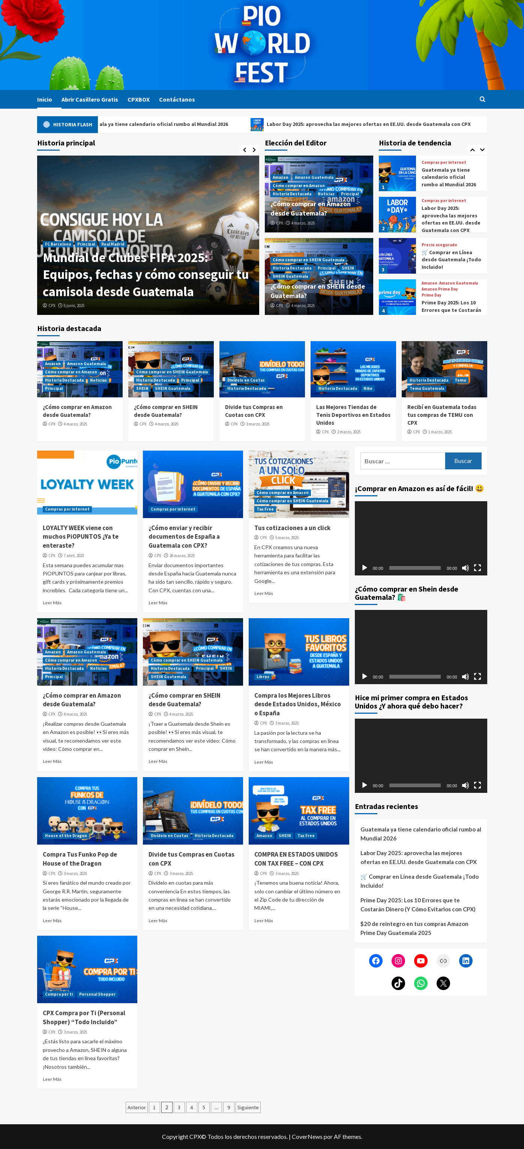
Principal (86, 244)
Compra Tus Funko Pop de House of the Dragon (80, 858)
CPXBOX (139, 99)
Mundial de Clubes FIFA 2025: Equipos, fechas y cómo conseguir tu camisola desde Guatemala (146, 274)
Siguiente (248, 1107)
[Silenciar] (465, 568)
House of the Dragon (66, 835)
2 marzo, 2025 (348, 431)
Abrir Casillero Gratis (90, 99)
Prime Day (431, 295)
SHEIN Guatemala (290, 276)
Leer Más (52, 602)
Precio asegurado (439, 245)
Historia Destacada (292, 193)
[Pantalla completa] (477, 568)
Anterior (137, 1107)
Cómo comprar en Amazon (299, 185)
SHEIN (348, 268)
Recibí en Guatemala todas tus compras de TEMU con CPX (441, 414)
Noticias (326, 193)
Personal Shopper (97, 994)
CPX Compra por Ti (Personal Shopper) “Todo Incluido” (84, 1017)
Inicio (44, 99)
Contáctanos (177, 99)
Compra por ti (59, 994)
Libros (263, 676)
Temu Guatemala (427, 388)
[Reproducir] (364, 568)
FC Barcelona (58, 244)
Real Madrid (113, 244)
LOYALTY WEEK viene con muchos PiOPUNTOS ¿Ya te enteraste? (81, 537)
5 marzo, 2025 (287, 537)
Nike (367, 388)
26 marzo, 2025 (182, 555)
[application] (421, 538)
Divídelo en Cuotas (246, 380)
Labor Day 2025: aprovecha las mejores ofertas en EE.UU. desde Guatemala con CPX (386, 124)
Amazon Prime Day (440, 289)
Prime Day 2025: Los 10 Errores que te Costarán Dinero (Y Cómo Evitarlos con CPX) (451, 313)
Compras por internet (444, 162)
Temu (460, 380)
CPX (52, 305)
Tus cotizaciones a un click (292, 528)
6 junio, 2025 (74, 305)
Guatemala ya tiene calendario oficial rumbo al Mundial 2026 (171, 124)
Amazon (280, 177)
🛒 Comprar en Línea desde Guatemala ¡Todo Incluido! (451, 259)
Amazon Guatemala (314, 177)
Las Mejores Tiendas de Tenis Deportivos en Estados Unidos (353, 414)
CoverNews (307, 1136)
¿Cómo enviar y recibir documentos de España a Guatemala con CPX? (184, 537)
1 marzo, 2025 (440, 431)
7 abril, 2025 (74, 555)
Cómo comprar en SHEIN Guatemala (308, 259)
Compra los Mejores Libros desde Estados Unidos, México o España (297, 704)
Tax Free (265, 509)
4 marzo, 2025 (303, 223)
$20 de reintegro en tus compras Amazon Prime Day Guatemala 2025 (414, 928)
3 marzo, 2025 (257, 424)
